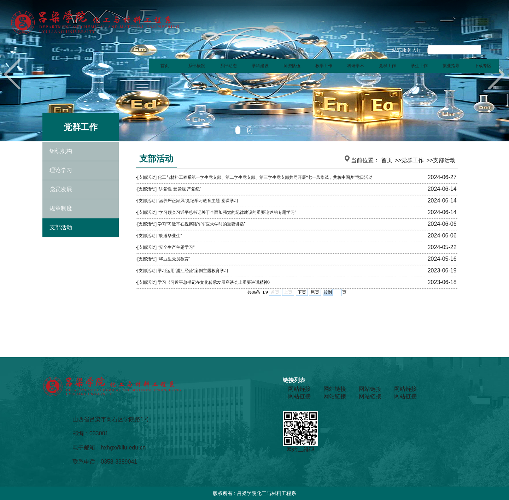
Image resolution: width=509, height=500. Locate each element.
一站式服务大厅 (404, 50)
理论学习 (60, 170)
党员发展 (60, 190)
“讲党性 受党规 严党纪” (179, 189)
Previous (12, 74)
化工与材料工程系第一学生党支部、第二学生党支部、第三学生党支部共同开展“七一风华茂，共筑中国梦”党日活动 (265, 177)
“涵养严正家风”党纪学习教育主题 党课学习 (198, 200)
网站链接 (299, 389)
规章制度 (60, 209)
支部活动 (60, 228)
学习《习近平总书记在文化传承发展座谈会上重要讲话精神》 (215, 282)
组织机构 (60, 151)
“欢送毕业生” (170, 235)
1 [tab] (238, 130)
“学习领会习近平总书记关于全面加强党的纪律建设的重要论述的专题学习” (227, 212)
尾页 (315, 292)
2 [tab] (250, 130)
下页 (302, 292)
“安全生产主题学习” (176, 247)
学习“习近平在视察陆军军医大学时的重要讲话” (201, 224)
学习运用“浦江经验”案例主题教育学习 (193, 270)
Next (496, 74)
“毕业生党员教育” (174, 259)
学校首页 (365, 50)
